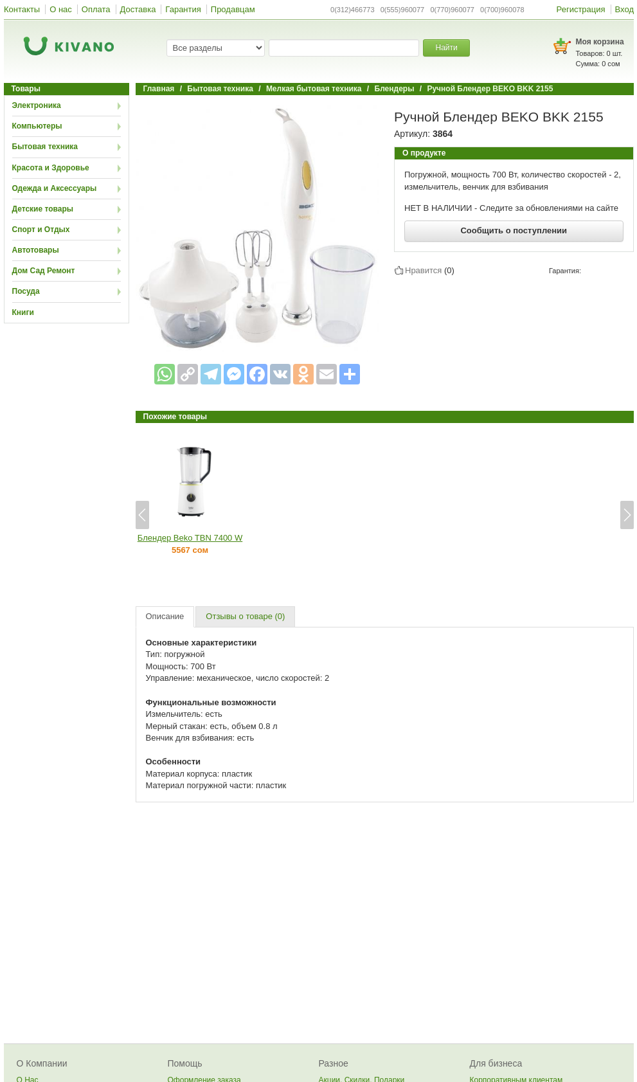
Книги (23, 312)
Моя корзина (600, 41)
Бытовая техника (45, 146)
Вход (624, 9)
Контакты (22, 9)
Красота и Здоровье (50, 167)
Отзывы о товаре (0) (245, 616)
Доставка (138, 9)
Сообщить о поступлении (513, 230)
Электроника (36, 105)
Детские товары (43, 208)
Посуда (26, 291)
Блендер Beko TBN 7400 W (190, 538)
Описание (165, 616)
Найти (446, 47)
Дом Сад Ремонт (43, 270)
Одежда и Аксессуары (54, 188)
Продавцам (233, 9)
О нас (60, 9)
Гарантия (183, 9)
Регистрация (581, 9)
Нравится (423, 270)
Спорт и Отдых (41, 229)
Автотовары (35, 250)
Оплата (96, 9)
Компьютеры (37, 126)
